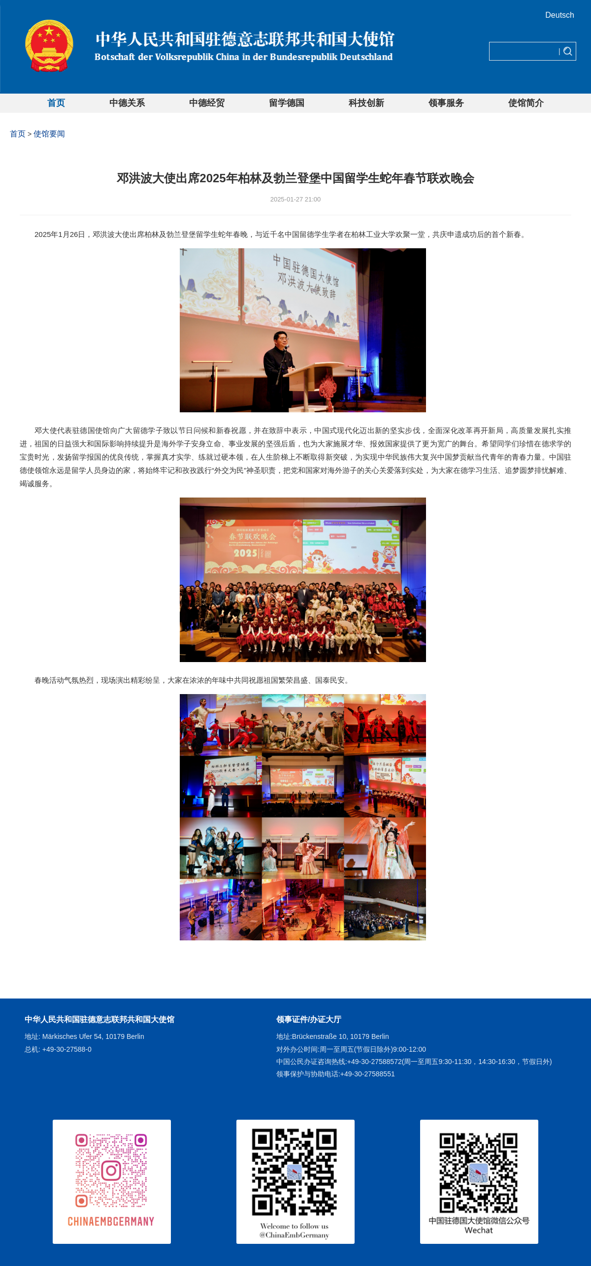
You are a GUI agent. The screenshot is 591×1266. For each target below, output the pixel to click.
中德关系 (127, 103)
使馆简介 (526, 103)
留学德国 (286, 103)
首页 (56, 103)
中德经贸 (207, 103)
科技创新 (366, 103)
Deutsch (559, 15)
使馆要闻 (49, 134)
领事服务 (446, 103)
